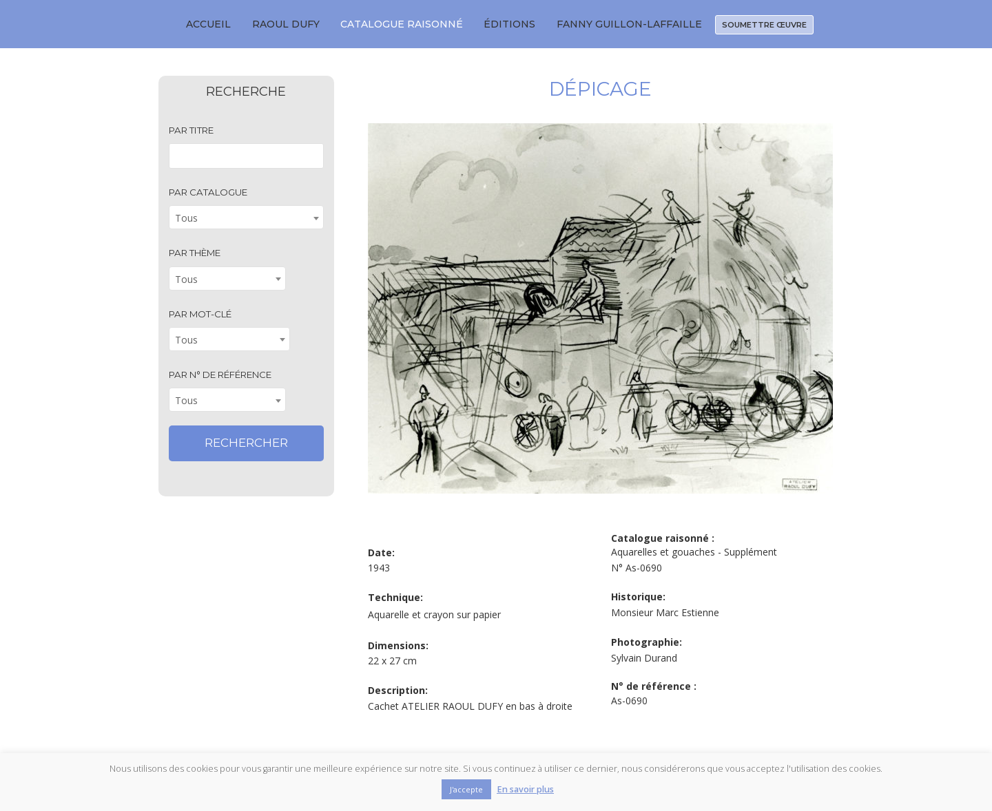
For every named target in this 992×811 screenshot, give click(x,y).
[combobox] (246, 217)
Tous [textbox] (186, 217)
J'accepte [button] (466, 789)
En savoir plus (525, 789)
